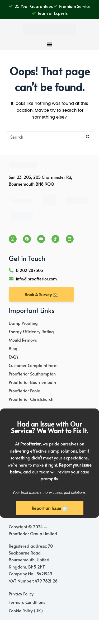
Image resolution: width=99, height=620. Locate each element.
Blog (13, 348)
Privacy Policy (21, 593)
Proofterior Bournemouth (32, 382)
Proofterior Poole (24, 390)
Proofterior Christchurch (31, 399)
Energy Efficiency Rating (31, 331)
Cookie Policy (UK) (26, 610)
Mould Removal (24, 340)
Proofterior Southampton (32, 374)
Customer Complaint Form (33, 365)
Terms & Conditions (27, 602)
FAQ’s (13, 357)
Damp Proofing (23, 323)
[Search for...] (44, 136)
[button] (49, 44)
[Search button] (88, 136)
